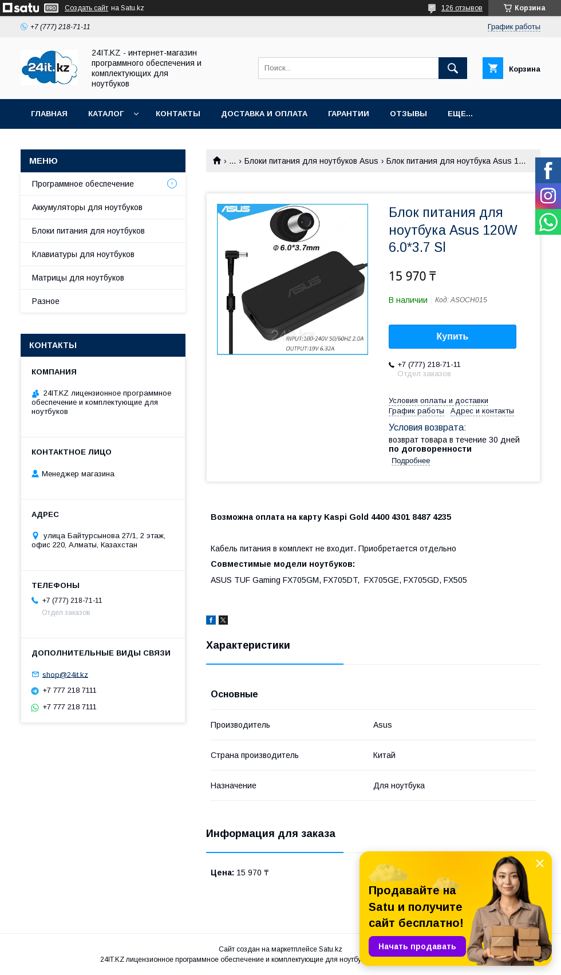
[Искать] (452, 68)
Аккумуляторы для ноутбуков (87, 207)
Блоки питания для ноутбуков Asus (311, 160)
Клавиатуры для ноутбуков (83, 254)
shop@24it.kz (65, 674)
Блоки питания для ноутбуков (88, 230)
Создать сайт (86, 8)
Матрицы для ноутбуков (78, 277)
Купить (453, 336)
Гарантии (348, 113)
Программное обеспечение (83, 183)
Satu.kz (330, 949)
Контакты (178, 113)
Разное (46, 301)
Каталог (106, 113)
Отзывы (408, 113)
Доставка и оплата (264, 113)
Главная (49, 113)
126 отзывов (462, 8)
